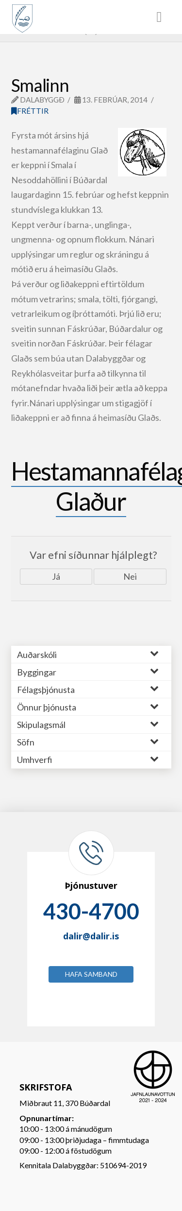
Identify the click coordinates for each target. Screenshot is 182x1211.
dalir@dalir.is (91, 936)
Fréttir (30, 110)
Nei (130, 576)
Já (56, 576)
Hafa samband (91, 974)
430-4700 (91, 911)
